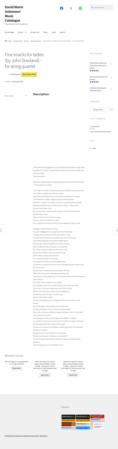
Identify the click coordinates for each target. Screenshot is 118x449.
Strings (26, 41)
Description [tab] (9, 96)
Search (62, 32)
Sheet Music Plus (29, 74)
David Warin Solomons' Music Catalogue (14, 14)
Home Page (9, 32)
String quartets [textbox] (101, 109)
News (45, 32)
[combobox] (101, 109)
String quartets (35, 41)
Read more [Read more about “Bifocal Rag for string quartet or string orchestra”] (16, 368)
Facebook (61, 8)
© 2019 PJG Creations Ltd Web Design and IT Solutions (26, 436)
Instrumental (17, 41)
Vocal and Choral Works (101, 131)
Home (9, 41)
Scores (20, 32)
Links (54, 32)
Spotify (80, 8)
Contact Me (34, 32)
